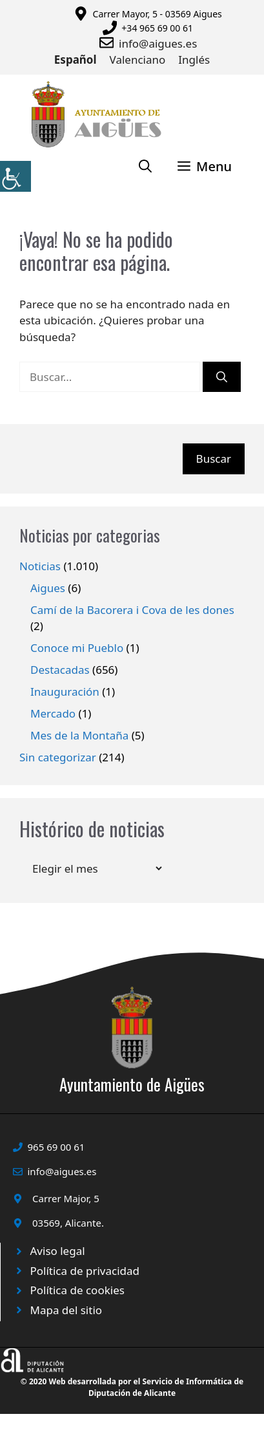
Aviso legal (57, 1250)
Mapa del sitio (66, 1310)
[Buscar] (222, 377)
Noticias (40, 566)
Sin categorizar (57, 757)
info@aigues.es (158, 43)
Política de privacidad (84, 1270)
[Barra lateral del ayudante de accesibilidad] (15, 176)
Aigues (47, 587)
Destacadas (60, 669)
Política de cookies (77, 1290)
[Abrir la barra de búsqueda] (145, 166)
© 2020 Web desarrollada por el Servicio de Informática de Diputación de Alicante (132, 1387)
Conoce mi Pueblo (76, 647)
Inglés (194, 59)
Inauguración (64, 691)
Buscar (213, 458)
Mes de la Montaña (79, 735)
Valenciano (138, 59)
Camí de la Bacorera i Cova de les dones (132, 609)
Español (75, 59)
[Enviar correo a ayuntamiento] (109, 42)
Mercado (53, 713)
